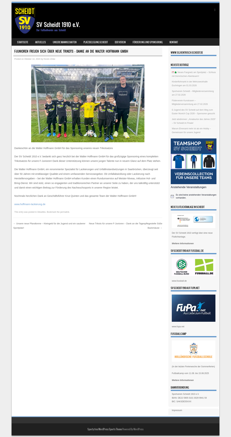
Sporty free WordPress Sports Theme (104, 429)
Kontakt (174, 42)
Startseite (22, 42)
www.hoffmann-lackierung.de (30, 204)
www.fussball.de (179, 281)
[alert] (193, 196)
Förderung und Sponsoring (148, 42)
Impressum (177, 410)
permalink (64, 212)
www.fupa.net (178, 326)
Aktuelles (40, 42)
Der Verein (120, 42)
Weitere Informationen (183, 243)
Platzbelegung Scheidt (95, 42)
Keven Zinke (49, 59)
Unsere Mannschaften (65, 42)
